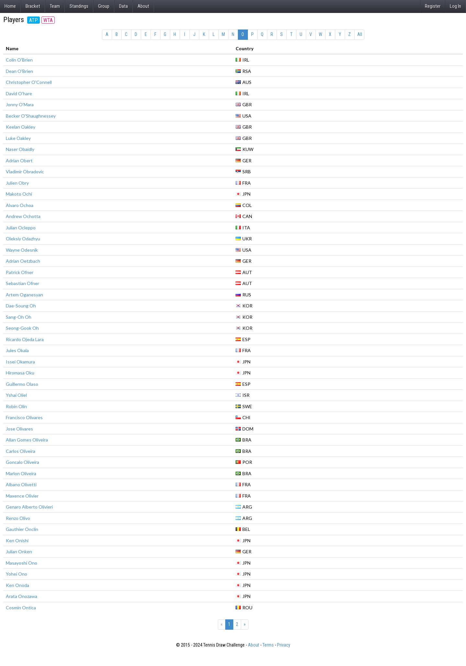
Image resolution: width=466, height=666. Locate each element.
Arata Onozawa (21, 596)
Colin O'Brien (19, 60)
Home (10, 6)
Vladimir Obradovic (25, 171)
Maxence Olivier (22, 496)
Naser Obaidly (20, 149)
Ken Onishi (17, 540)
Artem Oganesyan (24, 294)
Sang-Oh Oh (18, 317)
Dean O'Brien (19, 71)
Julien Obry (17, 183)
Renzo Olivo (18, 518)
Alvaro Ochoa (19, 205)
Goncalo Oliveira (22, 462)
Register (432, 6)
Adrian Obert (19, 160)
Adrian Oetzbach (23, 261)
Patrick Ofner (19, 272)
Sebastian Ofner (22, 283)
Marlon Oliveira (21, 473)
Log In (455, 6)
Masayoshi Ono (21, 563)
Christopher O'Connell (29, 82)
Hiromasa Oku (20, 372)
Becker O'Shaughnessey (31, 116)
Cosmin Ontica (21, 607)
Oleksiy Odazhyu (23, 238)
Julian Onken (19, 551)
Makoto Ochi (19, 194)
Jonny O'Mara (20, 104)
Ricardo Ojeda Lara (25, 339)
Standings (79, 6)
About (143, 6)
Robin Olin (16, 406)
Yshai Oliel (16, 395)
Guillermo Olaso (22, 384)
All (359, 34)
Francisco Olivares (24, 417)
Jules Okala (17, 350)
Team (55, 6)
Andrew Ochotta (23, 216)
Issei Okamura (20, 361)
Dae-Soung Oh (21, 305)
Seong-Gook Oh (22, 328)
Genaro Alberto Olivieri (29, 507)
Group (103, 6)
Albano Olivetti (21, 484)
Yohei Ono (16, 574)
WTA (48, 20)
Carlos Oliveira (20, 451)
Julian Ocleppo (21, 227)
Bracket (33, 6)
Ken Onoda (17, 585)
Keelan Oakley (20, 127)
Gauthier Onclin (22, 529)
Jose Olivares (19, 428)
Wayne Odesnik (22, 250)
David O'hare (19, 93)
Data (123, 6)
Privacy (283, 645)
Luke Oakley (18, 138)
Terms (268, 645)
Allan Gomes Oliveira (27, 439)
